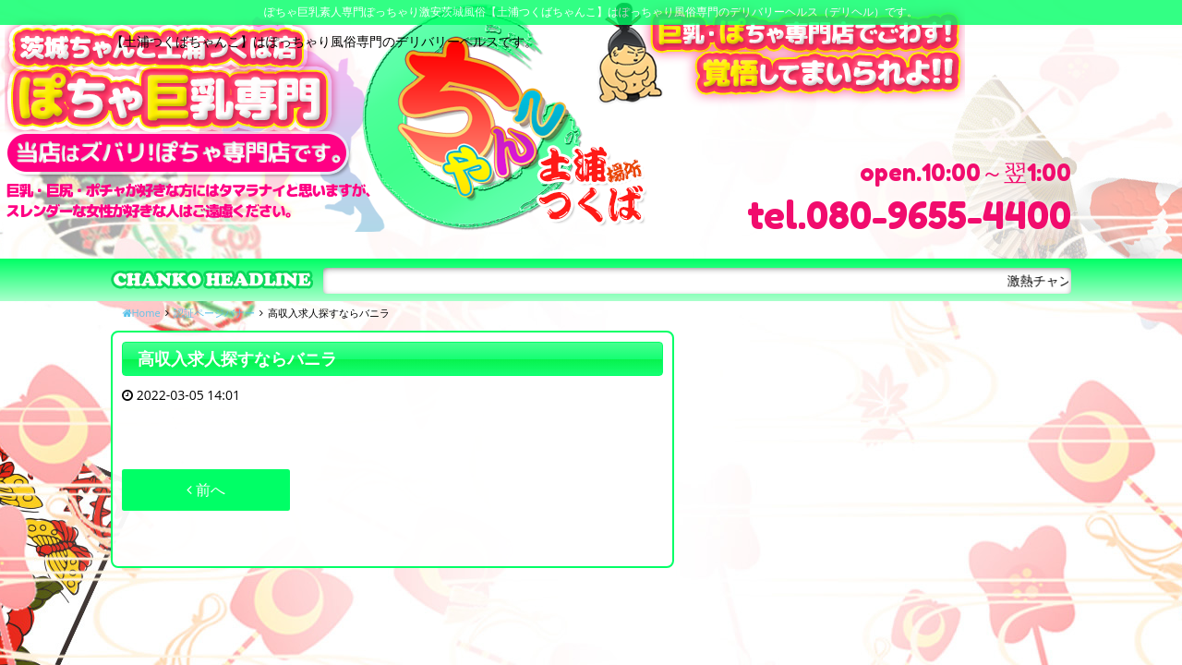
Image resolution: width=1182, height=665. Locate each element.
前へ (206, 489)
